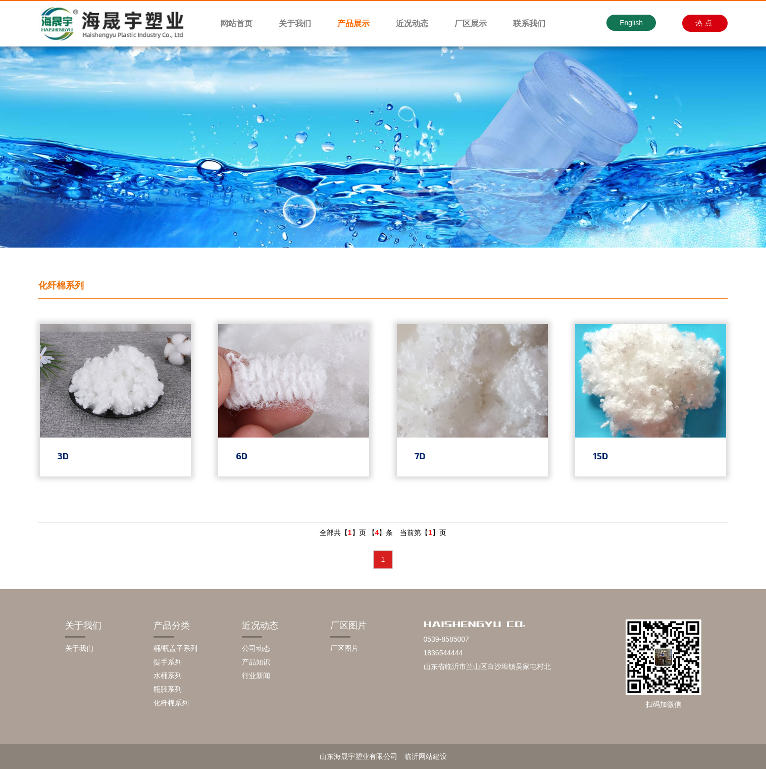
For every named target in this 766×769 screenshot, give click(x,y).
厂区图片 (348, 625)
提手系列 (168, 662)
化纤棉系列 (171, 703)
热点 (704, 23)
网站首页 (236, 23)
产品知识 (256, 662)
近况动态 (412, 23)
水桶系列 (168, 675)
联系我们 (529, 23)
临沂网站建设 (425, 756)
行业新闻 (256, 675)
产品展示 (353, 23)
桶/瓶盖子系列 (176, 648)
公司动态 (256, 648)
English (631, 23)
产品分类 (172, 625)
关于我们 (295, 23)
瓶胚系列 (168, 689)
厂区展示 (470, 23)
